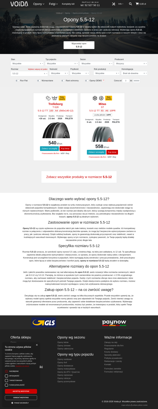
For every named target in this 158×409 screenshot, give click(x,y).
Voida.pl (59, 13)
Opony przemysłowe (81, 13)
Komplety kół (68, 4)
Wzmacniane (47, 81)
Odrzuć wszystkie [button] (21, 398)
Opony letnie (63, 342)
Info (121, 4)
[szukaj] (130, 4)
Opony (39, 4)
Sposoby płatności (112, 355)
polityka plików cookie (140, 405)
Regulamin (109, 349)
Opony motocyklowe (66, 369)
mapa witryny (126, 405)
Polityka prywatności (113, 358)
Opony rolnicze (64, 378)
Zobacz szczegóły (49, 148)
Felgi (53, 4)
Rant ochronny (72, 81)
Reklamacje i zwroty (113, 361)
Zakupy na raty (110, 342)
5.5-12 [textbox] (29, 74)
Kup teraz (65, 148)
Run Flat (24, 81)
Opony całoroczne (65, 349)
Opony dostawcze (65, 366)
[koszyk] (141, 4)
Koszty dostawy (111, 352)
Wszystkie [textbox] (26, 64)
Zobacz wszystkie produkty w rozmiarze (79, 177)
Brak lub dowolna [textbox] (134, 73)
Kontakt (107, 364)
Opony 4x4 (62, 362)
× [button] (37, 345)
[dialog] (21, 374)
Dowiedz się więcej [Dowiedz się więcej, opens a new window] (22, 366)
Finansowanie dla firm (50, 153)
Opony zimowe (63, 346)
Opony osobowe (64, 359)
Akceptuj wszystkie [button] (21, 391)
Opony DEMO (95, 81)
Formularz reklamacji (113, 372)
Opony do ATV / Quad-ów (68, 372)
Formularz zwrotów (112, 369)
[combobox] (27, 63)
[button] (21, 403)
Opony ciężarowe (65, 375)
